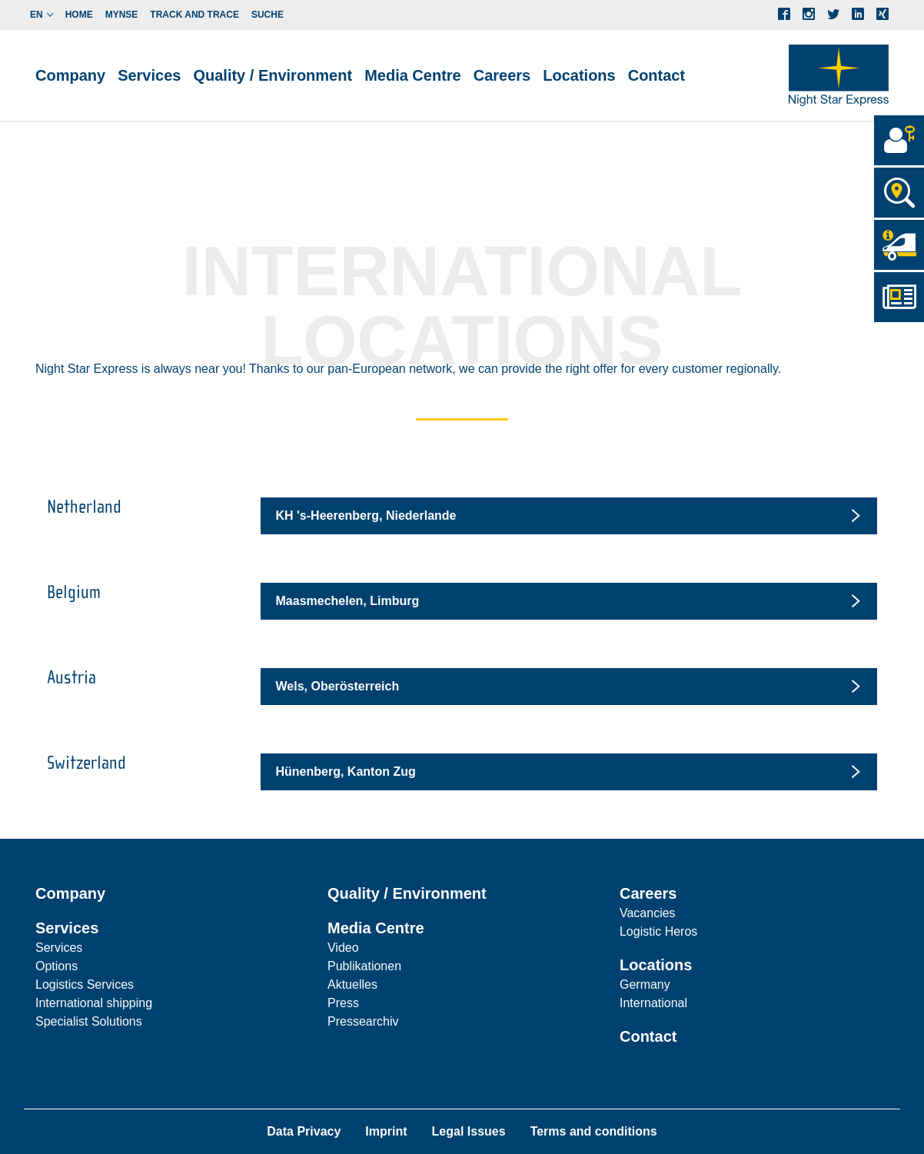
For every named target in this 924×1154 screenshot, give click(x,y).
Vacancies (648, 913)
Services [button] (149, 75)
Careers (648, 893)
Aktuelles (352, 984)
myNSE (121, 14)
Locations (656, 964)
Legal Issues (469, 1131)
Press (343, 1002)
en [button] (36, 14)
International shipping (93, 1002)
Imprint (386, 1131)
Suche (267, 14)
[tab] (569, 515)
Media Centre (375, 928)
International (653, 1002)
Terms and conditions (593, 1131)
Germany (645, 984)
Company (70, 75)
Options (56, 966)
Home (79, 14)
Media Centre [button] (412, 75)
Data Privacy (304, 1131)
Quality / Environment (272, 75)
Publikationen (364, 966)
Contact (656, 75)
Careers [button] (502, 75)
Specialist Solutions (88, 1021)
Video (343, 947)
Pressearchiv (362, 1021)
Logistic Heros (658, 931)
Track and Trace (194, 14)
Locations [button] (579, 75)
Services (66, 928)
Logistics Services (84, 984)
